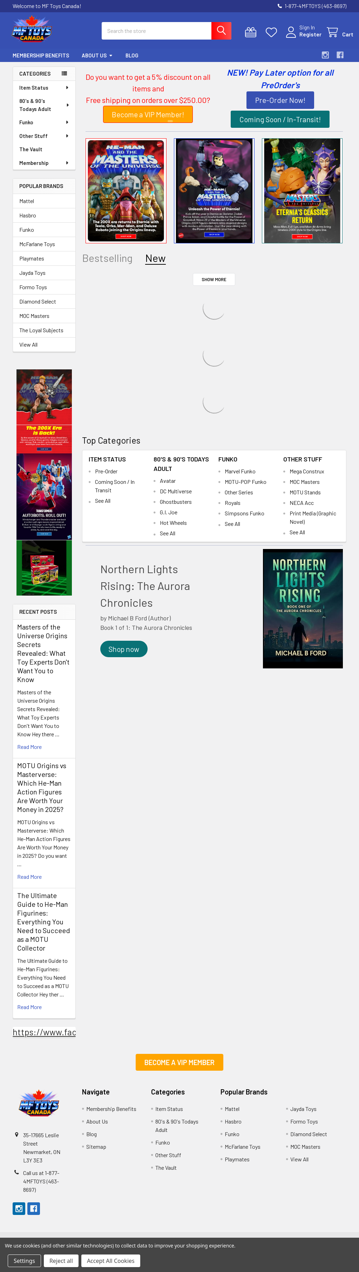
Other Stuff (44, 141)
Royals (233, 508)
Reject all (61, 1261)
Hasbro (27, 220)
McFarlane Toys (37, 249)
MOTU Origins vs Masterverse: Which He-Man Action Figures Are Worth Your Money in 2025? (41, 792)
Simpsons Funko (244, 518)
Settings (24, 1261)
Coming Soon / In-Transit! (280, 124)
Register (303, 37)
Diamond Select (37, 306)
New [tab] (155, 263)
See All (102, 505)
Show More (214, 284)
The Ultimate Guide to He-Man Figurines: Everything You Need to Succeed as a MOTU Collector (43, 926)
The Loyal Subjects (41, 335)
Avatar (168, 485)
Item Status (44, 93)
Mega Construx (307, 476)
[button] (44, 402)
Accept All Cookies (111, 1261)
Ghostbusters (176, 506)
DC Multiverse (176, 496)
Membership (44, 168)
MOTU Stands (305, 497)
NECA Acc (302, 508)
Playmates (31, 263)
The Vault (30, 154)
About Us (97, 60)
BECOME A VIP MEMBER (179, 1067)
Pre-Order (106, 476)
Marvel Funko (240, 476)
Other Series (239, 497)
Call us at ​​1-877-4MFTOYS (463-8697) (41, 1186)
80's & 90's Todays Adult (44, 110)
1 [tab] (170, 126)
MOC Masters (34, 321)
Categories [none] (34, 79)
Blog (132, 60)
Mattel (26, 206)
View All (28, 349)
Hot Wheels (173, 527)
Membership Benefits (41, 60)
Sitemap (96, 1151)
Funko (44, 127)
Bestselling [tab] (107, 263)
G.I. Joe (168, 517)
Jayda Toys (32, 277)
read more (29, 752)
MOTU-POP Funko (245, 487)
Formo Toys (33, 292)
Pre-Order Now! (280, 105)
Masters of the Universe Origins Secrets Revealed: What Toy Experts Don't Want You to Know (43, 658)
